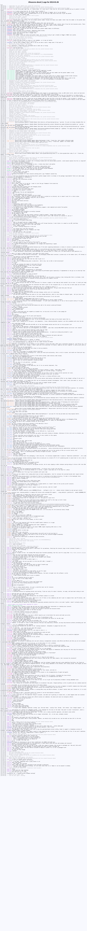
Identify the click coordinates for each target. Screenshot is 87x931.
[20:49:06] (3, 758)
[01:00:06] (3, 28)
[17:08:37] (3, 417)
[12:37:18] (3, 170)
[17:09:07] (3, 418)
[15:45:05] (3, 259)
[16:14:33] (3, 371)
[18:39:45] (3, 622)
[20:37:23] (3, 714)
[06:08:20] (3, 126)
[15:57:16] (3, 312)
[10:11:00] (3, 158)
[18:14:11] (3, 551)
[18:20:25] (3, 572)
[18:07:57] (3, 529)
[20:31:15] (3, 679)
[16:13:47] (3, 368)
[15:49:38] (3, 281)
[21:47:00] (3, 884)
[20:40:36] (3, 728)
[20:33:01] (3, 687)
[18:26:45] (3, 592)
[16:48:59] (3, 408)
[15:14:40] (3, 187)
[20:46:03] (3, 745)
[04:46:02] (3, 92)
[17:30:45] (3, 472)
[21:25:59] (3, 871)
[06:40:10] (3, 127)
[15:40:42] (3, 242)
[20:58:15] (3, 803)
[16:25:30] (3, 401)
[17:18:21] (3, 448)
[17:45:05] (3, 498)
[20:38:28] (3, 715)
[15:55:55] (3, 304)
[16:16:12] (3, 375)
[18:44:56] (3, 641)
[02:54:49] (3, 67)
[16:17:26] (3, 382)
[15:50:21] (3, 284)
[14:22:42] (3, 179)
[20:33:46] (3, 692)
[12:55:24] (3, 173)
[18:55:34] (3, 645)
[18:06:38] (3, 520)
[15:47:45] (3, 269)
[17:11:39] (3, 428)
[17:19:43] (3, 452)
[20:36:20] (3, 711)
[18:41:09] (3, 627)
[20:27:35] (3, 657)
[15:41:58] (3, 250)
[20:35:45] (3, 707)
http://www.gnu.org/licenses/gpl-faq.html (36, 745)
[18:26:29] (3, 590)
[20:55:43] (3, 793)
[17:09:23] (3, 419)
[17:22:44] (3, 462)
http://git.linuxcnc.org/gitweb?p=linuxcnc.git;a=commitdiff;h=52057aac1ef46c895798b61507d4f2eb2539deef (29, 470)
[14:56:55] (3, 183)
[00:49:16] (3, 21)
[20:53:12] (3, 782)
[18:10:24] (3, 534)
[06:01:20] (3, 117)
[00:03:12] (3, 8)
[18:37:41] (3, 612)
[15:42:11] (3, 251)
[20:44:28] (3, 741)
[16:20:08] (3, 390)
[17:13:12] (3, 435)
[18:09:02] (3, 532)
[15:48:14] (3, 272)
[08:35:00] (3, 138)
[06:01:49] (3, 121)
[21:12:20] (3, 836)
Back (2, 5)
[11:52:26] (3, 165)
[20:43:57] (3, 740)
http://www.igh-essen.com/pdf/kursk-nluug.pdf (13, 538)
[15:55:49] (3, 303)
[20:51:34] (3, 773)
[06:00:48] (3, 111)
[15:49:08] (3, 277)
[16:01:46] (3, 329)
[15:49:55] (3, 282)
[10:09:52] (3, 157)
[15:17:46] (3, 188)
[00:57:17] (3, 27)
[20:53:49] (3, 786)
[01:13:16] (3, 42)
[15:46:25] (3, 264)
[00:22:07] (3, 12)
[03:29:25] (3, 72)
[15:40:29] (3, 238)
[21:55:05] (3, 889)
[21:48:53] (3, 888)
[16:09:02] (3, 351)
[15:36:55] (3, 219)
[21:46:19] (3, 882)
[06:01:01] (3, 113)
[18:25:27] (3, 585)
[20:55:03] (3, 789)
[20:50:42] (3, 764)
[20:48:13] (3, 754)
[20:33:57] (3, 693)
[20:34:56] (3, 700)
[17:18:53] (3, 449)
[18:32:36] (3, 601)
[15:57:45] (3, 317)
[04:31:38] (3, 81)
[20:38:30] (3, 716)
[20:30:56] (3, 678)
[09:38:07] (3, 153)
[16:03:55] (3, 335)
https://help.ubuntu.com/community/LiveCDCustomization (50, 605)
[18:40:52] (3, 626)
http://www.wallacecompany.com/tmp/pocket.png (25, 37)
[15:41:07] (3, 245)
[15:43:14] (3, 255)
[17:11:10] (3, 427)
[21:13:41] (3, 842)
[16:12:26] (3, 362)
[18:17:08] (3, 565)
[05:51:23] (3, 107)
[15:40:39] (3, 241)
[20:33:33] (3, 689)
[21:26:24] (3, 873)
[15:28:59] (3, 193)
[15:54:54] (3, 300)
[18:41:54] (3, 630)
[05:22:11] (3, 101)
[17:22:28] (3, 461)
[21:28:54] (3, 874)
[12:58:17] (3, 174)
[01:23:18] (3, 50)
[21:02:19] (3, 822)
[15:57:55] (3, 320)
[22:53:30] (3, 905)
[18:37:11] (3, 610)
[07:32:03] (3, 134)
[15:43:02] (3, 254)
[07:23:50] (3, 132)
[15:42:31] (3, 253)
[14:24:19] (3, 180)
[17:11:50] (3, 430)
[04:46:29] (3, 94)
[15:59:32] (3, 324)
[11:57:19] (3, 166)
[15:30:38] (3, 196)
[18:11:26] (3, 537)
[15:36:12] (3, 213)
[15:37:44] (3, 223)
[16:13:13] (3, 365)
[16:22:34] (3, 393)
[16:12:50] (3, 364)
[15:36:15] (3, 214)
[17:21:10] (3, 458)
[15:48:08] (3, 271)
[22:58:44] (3, 906)
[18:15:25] (3, 556)
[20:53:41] (3, 785)
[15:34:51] (3, 205)
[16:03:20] (3, 331)
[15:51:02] (3, 289)
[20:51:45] (3, 774)
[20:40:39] (3, 729)
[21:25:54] (3, 870)
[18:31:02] (3, 599)
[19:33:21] (3, 650)
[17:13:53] (3, 437)
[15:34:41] (3, 204)
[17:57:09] (3, 511)
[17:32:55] (3, 476)
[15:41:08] (3, 246)
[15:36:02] (3, 210)
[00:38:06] (3, 19)
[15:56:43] (3, 309)
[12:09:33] (3, 167)
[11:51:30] (3, 163)
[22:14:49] (3, 895)
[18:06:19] (3, 519)
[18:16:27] (3, 561)
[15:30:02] (3, 194)
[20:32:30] (3, 685)
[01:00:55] (3, 30)
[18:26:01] (3, 587)
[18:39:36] (3, 619)
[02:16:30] (3, 63)
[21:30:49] (3, 878)
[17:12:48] (3, 433)
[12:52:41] (3, 171)
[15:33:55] (3, 201)
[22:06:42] (3, 892)
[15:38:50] (3, 229)
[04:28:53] (3, 80)
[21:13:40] (3, 840)
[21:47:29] (3, 886)
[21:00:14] (3, 816)
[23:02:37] (3, 909)
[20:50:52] (3, 767)
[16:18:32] (3, 384)
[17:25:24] (3, 467)
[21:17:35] (3, 861)
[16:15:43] (3, 373)
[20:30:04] (3, 671)
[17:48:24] (3, 508)
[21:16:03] (3, 855)
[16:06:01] (3, 343)
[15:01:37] (3, 185)
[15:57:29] (3, 315)
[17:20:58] (3, 455)
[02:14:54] (3, 61)
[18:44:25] (3, 639)
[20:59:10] (3, 807)
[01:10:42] (3, 38)
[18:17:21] (3, 566)
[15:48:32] (3, 273)
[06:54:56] (3, 129)
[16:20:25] (3, 391)
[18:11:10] (3, 535)
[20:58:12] (3, 802)
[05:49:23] (3, 105)
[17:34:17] (3, 483)
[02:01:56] (3, 59)
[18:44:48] (3, 640)
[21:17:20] (3, 860)
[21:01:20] (3, 818)
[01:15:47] (3, 49)
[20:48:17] (3, 755)
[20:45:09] (3, 743)
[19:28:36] (3, 648)
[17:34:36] (3, 489)
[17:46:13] (3, 502)
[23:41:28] (3, 924)
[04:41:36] (3, 85)
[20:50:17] (3, 762)
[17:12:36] (3, 432)
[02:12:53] (3, 60)
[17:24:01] (3, 463)
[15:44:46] (3, 258)
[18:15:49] (3, 559)
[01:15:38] (3, 47)
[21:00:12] (3, 813)
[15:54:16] (3, 299)
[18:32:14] (3, 600)
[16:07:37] (3, 347)
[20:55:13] (3, 790)
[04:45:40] (3, 91)
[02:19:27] (3, 64)
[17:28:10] (3, 471)
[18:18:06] (3, 568)
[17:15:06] (3, 440)
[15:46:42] (3, 266)
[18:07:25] (3, 525)
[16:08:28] (3, 349)
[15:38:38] (3, 228)
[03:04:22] (3, 69)
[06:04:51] (3, 125)
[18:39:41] (3, 621)
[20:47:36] (3, 751)
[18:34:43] (3, 607)
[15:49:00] (3, 276)
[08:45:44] (3, 140)
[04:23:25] (3, 77)
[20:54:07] (3, 787)
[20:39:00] (3, 719)
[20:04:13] (3, 654)
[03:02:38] (3, 68)
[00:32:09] (3, 15)
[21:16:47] (3, 856)
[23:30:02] (3, 914)
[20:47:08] (3, 750)
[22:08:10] (3, 893)
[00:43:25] (3, 20)
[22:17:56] (3, 898)
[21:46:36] (3, 883)
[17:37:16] (3, 490)
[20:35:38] (3, 706)
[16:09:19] (3, 352)
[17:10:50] (3, 424)
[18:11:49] (3, 539)
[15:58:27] (3, 322)
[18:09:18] (3, 533)
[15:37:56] (3, 224)
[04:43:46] (3, 87)
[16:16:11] (3, 374)
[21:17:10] (3, 858)
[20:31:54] (3, 684)
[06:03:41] (3, 123)
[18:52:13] (3, 644)
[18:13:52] (3, 546)
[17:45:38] (3, 501)
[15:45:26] (3, 260)
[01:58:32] (3, 56)
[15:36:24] (3, 216)
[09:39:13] (3, 154)
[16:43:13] (3, 406)
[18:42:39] (3, 631)
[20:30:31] (3, 672)
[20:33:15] (3, 688)
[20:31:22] (3, 680)
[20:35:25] (3, 702)
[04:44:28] (3, 90)
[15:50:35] (3, 286)
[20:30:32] (3, 674)
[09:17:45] (3, 143)
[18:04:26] (3, 514)
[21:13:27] (3, 839)
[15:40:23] (3, 237)
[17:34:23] (3, 484)
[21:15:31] (3, 851)
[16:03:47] (3, 334)
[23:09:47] (3, 911)
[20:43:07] (3, 734)
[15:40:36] (3, 240)
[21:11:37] (3, 835)
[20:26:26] (3, 656)
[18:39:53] (3, 625)
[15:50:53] (3, 287)
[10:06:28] (3, 156)
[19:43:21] (3, 652)
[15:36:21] (3, 215)
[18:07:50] (3, 528)
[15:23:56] (3, 189)
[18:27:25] (3, 595)
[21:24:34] (3, 867)
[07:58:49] (3, 136)
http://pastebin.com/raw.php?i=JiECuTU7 (29, 490)
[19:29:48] (3, 649)
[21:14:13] (3, 845)
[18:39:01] (3, 618)
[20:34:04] (3, 694)
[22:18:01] (3, 900)
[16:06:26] (3, 344)
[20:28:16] (3, 658)
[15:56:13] (3, 308)
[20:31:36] (3, 681)
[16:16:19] (3, 378)
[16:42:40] (3, 405)
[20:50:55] (3, 768)
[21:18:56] (3, 865)
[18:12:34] (3, 542)
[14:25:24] (3, 182)
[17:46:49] (3, 503)
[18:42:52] (3, 632)
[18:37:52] (3, 614)
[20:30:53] (3, 676)
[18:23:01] (3, 578)
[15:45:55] (3, 262)
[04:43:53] (3, 89)
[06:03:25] (3, 122)
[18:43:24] (3, 638)
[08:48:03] (3, 142)
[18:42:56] (3, 634)
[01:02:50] (3, 33)
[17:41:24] (3, 495)
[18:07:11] (3, 524)
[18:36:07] (3, 609)
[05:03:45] (3, 99)
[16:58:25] (3, 409)
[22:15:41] (3, 896)
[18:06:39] (3, 521)
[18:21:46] (3, 577)
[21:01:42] (3, 821)
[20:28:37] (3, 662)
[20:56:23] (3, 794)
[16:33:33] (3, 402)
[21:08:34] (3, 831)
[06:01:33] (3, 118)
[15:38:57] (3, 232)
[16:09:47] (3, 355)
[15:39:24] (3, 235)
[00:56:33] (3, 25)
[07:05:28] (3, 131)
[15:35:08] (3, 206)
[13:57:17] (3, 176)
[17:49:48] (3, 510)
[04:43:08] (3, 86)
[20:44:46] (3, 742)
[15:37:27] (3, 220)
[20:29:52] (3, 669)
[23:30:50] (3, 917)
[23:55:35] (3, 929)
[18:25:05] (3, 583)
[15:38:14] (3, 225)
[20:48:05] (3, 752)
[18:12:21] (3, 541)
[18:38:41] (3, 616)
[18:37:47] (3, 613)
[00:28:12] (3, 14)
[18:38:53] (3, 617)
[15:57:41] (3, 316)
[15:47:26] (3, 267)
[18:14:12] (3, 552)
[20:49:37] (3, 759)
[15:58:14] (3, 321)
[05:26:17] (3, 104)
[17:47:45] (3, 507)
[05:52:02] (3, 108)
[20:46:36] (3, 749)
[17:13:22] (3, 436)
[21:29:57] (3, 876)
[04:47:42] (3, 95)
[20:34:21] (3, 697)
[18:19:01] (3, 570)
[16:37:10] (3, 404)
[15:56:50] (3, 311)
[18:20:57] (3, 573)
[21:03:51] (3, 829)
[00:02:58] (3, 7)
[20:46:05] (3, 746)
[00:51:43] (3, 23)
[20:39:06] (3, 720)
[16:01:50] (3, 330)
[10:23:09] (3, 161)
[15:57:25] (3, 313)
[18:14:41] (3, 555)
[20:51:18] (3, 771)
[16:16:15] (3, 377)
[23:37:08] (3, 920)
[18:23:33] (3, 581)
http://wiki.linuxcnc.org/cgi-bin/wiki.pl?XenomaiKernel (45, 572)
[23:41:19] (3, 922)
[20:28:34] (3, 661)
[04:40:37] (3, 82)
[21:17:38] (3, 864)
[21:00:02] (3, 812)
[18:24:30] (3, 582)
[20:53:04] (3, 781)
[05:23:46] (3, 103)
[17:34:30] (3, 486)
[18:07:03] (3, 523)
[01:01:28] (3, 32)
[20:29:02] (3, 666)
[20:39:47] (3, 724)
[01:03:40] (3, 34)
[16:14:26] (3, 370)
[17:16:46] (3, 444)
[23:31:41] (3, 919)
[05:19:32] (3, 100)
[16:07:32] (3, 346)
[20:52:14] (3, 777)
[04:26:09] (3, 78)
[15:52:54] (3, 295)
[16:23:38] (3, 397)
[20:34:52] (3, 698)
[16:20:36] (3, 392)
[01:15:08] (3, 43)
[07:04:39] (3, 130)
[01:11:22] (3, 39)
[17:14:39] (3, 439)
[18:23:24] (3, 579)
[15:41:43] (3, 247)
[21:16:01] (3, 853)
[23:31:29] (3, 918)
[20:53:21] (3, 783)
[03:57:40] (3, 73)
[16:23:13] (3, 395)
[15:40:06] (3, 236)
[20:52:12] (3, 776)
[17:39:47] (3, 493)
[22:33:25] (3, 904)
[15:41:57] (3, 249)
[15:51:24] (3, 290)
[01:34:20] (3, 52)
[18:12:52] (3, 545)
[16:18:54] (3, 387)
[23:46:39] (3, 926)
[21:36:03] (3, 880)
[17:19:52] (3, 453)
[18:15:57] (3, 560)
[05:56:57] (3, 109)
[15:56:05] (3, 307)
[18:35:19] (3, 608)
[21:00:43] (3, 817)
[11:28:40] (3, 162)
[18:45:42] (3, 643)
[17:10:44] (3, 422)
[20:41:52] (3, 732)
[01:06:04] (3, 37)
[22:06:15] (3, 891)
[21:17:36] (3, 862)
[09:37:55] (3, 145)
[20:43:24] (3, 737)
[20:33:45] (3, 690)
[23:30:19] (3, 915)
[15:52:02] (3, 293)
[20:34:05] (3, 696)
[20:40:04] (3, 727)
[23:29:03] (3, 913)
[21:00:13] (3, 814)
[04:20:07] (3, 76)
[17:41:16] (3, 494)
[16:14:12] (3, 369)
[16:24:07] (3, 399)
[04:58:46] (3, 96)
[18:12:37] (3, 543)
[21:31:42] (3, 879)
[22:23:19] (3, 901)
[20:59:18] (3, 808)
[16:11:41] (3, 360)
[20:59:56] (3, 811)
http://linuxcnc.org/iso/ (18, 612)
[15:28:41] (3, 192)
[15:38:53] (3, 231)
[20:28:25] (3, 659)
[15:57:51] (3, 318)
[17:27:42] (3, 468)
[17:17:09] (3, 446)
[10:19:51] (3, 160)
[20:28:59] (3, 665)
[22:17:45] (3, 897)
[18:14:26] (3, 554)
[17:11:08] (3, 426)
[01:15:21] (3, 45)
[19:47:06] (3, 653)
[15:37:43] (3, 222)
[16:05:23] (3, 338)
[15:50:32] (3, 285)
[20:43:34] (3, 738)
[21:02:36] (3, 825)
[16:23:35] (3, 396)
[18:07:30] (3, 526)
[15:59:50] (3, 326)
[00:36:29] (3, 18)
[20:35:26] (3, 703)
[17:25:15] (3, 464)
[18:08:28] (3, 530)
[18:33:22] (3, 603)
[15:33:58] (3, 202)
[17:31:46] (3, 475)
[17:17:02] (3, 445)
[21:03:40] (3, 826)
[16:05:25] (3, 340)
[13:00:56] (3, 175)
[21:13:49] (3, 843)
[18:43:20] (3, 636)
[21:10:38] (3, 833)
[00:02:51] (3, 6)
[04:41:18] (3, 83)
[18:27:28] (3, 596)
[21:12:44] (3, 838)
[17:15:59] (3, 442)
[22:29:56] (3, 902)
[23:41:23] (3, 923)
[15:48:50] (3, 275)
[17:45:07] (3, 499)
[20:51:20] (3, 772)
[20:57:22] (3, 798)
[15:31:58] (3, 200)
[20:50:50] (3, 765)
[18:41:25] (3, 628)
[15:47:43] (3, 268)
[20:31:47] (3, 683)
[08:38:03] (3, 139)
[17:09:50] (3, 421)
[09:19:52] (3, 144)
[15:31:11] (3, 197)
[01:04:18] (3, 36)
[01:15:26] (3, 46)
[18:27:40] (3, 597)
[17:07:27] (3, 415)
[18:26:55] (3, 594)
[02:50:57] (3, 65)
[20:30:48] (3, 675)
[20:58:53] (3, 805)
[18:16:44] (3, 564)
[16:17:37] (3, 383)
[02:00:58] (3, 58)
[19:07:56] (3, 647)
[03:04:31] (3, 70)
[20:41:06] (3, 731)
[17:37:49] (3, 492)
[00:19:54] (3, 10)
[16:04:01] (3, 337)
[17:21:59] (3, 459)
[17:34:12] (3, 479)
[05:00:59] (3, 98)
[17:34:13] (3, 481)
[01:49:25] (3, 54)
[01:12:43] (3, 41)
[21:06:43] (3, 830)
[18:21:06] (3, 574)
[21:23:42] (3, 866)
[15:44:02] (3, 256)
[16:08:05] (3, 348)
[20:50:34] (3, 763)
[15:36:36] (3, 218)
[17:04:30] (3, 410)
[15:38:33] (3, 227)
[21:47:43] (3, 887)
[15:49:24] (3, 280)
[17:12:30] (3, 431)
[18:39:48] (3, 623)
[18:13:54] (3, 548)
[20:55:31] (3, 791)
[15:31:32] (3, 198)
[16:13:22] (3, 366)
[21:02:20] (3, 824)
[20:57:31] (3, 799)
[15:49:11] (3, 278)
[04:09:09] (3, 74)
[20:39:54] (3, 725)
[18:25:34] (3, 586)
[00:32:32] (3, 16)
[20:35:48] (3, 709)
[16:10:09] (3, 357)
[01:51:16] (3, 55)
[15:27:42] (3, 191)
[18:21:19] (3, 576)
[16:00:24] (3, 328)
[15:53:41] (3, 298)
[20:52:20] (3, 778)
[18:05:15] (3, 517)
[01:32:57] (3, 51)
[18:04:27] (3, 515)
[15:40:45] (3, 244)
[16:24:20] (3, 400)
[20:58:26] (3, 804)
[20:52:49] (3, 780)
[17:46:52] (3, 504)
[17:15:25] (3, 441)
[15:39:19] (3, 233)
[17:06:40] (3, 411)
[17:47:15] (3, 506)
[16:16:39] (3, 379)
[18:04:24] (3, 512)
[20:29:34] (3, 667)
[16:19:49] (3, 388)
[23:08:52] (3, 910)
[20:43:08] (3, 736)
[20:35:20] (3, 701)
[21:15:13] (3, 848)
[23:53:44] (3, 928)
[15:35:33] (3, 209)
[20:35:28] (3, 705)
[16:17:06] (3, 380)
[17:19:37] (3, 450)
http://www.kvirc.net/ (41, 170)
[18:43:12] (3, 635)
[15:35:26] (3, 207)
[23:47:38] (3, 927)
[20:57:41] (3, 800)
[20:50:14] (3, 760)
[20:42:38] (3, 733)
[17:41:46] (3, 497)
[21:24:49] (3, 869)
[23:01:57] (3, 907)
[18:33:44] (3, 605)
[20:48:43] (3, 756)
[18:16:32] (3, 563)
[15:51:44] (3, 291)
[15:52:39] (3, 294)
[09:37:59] (3, 151)
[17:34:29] (3, 485)
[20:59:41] (3, 809)
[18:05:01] (3, 516)
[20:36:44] (3, 712)
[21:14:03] (3, 844)
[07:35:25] (3, 135)
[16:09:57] (3, 356)
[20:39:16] (3, 721)
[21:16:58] (3, 857)
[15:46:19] (3, 263)
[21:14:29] (3, 847)
